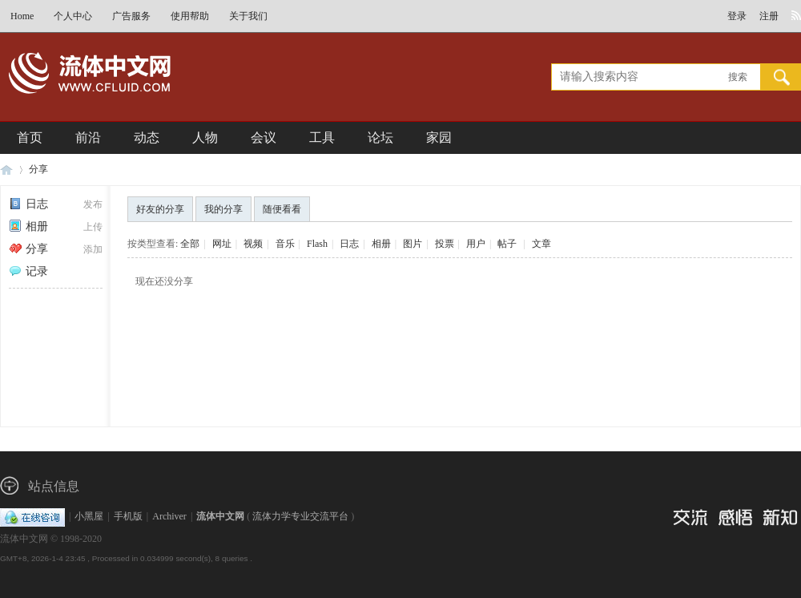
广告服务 (131, 16)
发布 (93, 204)
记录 (28, 271)
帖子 (507, 243)
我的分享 (223, 209)
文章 (541, 243)
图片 (412, 243)
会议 (263, 137)
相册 (28, 226)
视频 (253, 243)
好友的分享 (160, 209)
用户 (475, 243)
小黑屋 (88, 516)
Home (22, 16)
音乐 (285, 243)
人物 (205, 137)
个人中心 (73, 16)
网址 (221, 243)
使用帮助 (190, 16)
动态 (146, 137)
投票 (444, 243)
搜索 (737, 77)
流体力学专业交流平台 (300, 516)
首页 (29, 137)
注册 (769, 16)
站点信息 (53, 486)
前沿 (88, 137)
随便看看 (282, 209)
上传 (93, 226)
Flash (317, 243)
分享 (38, 169)
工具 (322, 137)
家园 (439, 137)
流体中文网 (6, 169)
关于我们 (248, 16)
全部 (189, 243)
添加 (93, 249)
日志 (28, 204)
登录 (737, 16)
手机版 (128, 516)
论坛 (380, 137)
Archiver (169, 516)
